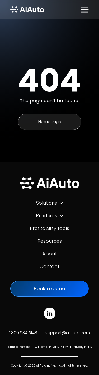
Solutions (49, 203)
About (49, 253)
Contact (49, 266)
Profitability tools (49, 228)
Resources (49, 241)
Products (49, 215)
